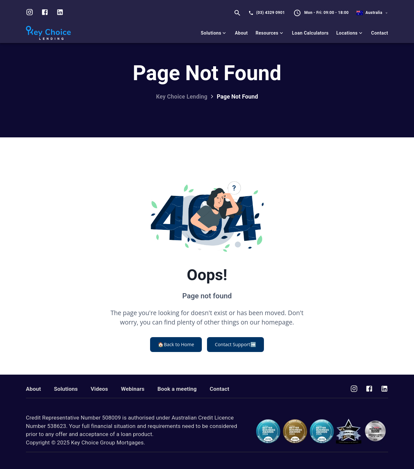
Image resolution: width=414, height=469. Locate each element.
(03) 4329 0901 (270, 12)
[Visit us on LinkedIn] (60, 12)
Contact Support (235, 344)
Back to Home (176, 344)
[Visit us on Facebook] (369, 389)
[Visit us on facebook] (45, 12)
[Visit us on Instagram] (29, 12)
